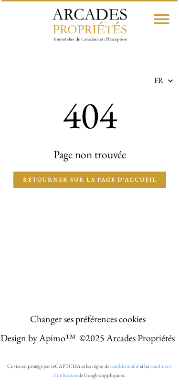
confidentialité (124, 366)
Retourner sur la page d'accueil (90, 179)
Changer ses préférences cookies (88, 319)
